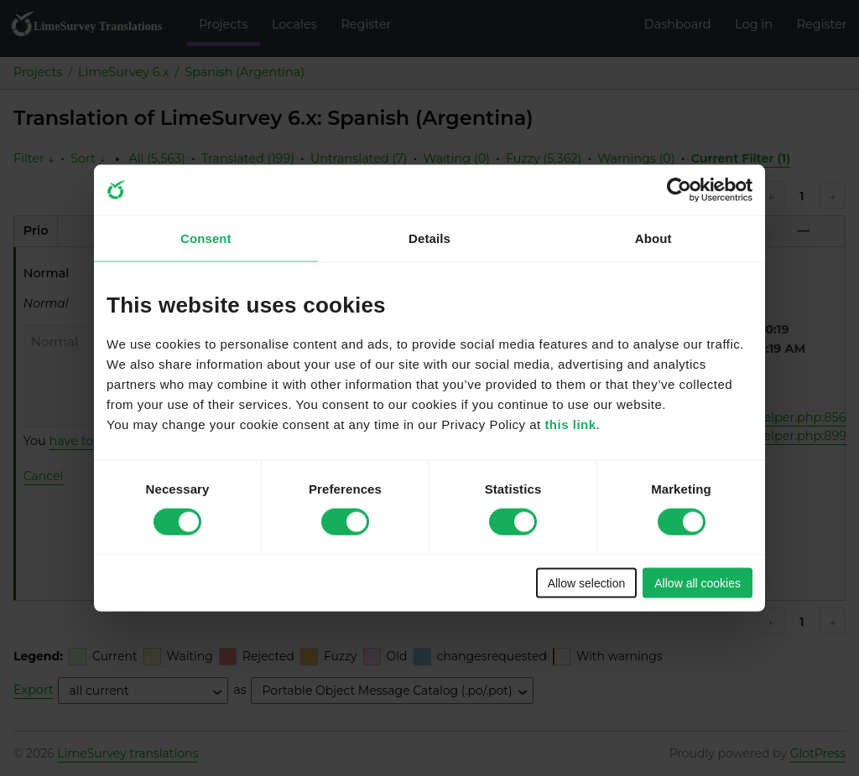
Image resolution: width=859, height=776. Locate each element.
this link (570, 423)
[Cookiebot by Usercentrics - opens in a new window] (679, 190)
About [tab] (653, 238)
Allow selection (587, 582)
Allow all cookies (697, 582)
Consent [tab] (206, 238)
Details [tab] (429, 238)
